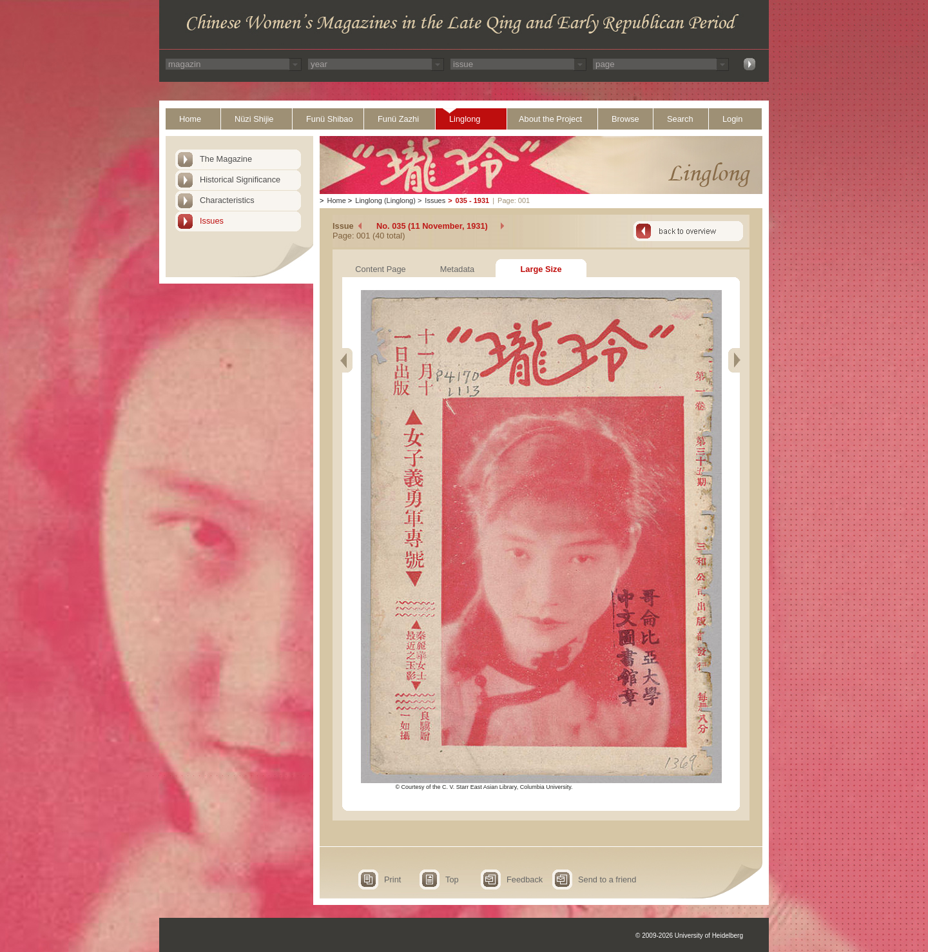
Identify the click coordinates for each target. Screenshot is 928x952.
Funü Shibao (329, 119)
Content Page (380, 269)
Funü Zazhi (398, 119)
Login (732, 119)
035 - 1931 (473, 200)
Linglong (464, 119)
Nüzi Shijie (254, 119)
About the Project (550, 119)
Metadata (457, 269)
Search (680, 119)
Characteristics (227, 200)
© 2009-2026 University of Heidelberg (689, 935)
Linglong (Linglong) (385, 200)
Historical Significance (240, 179)
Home (190, 119)
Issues (212, 221)
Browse (625, 119)
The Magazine (226, 159)
